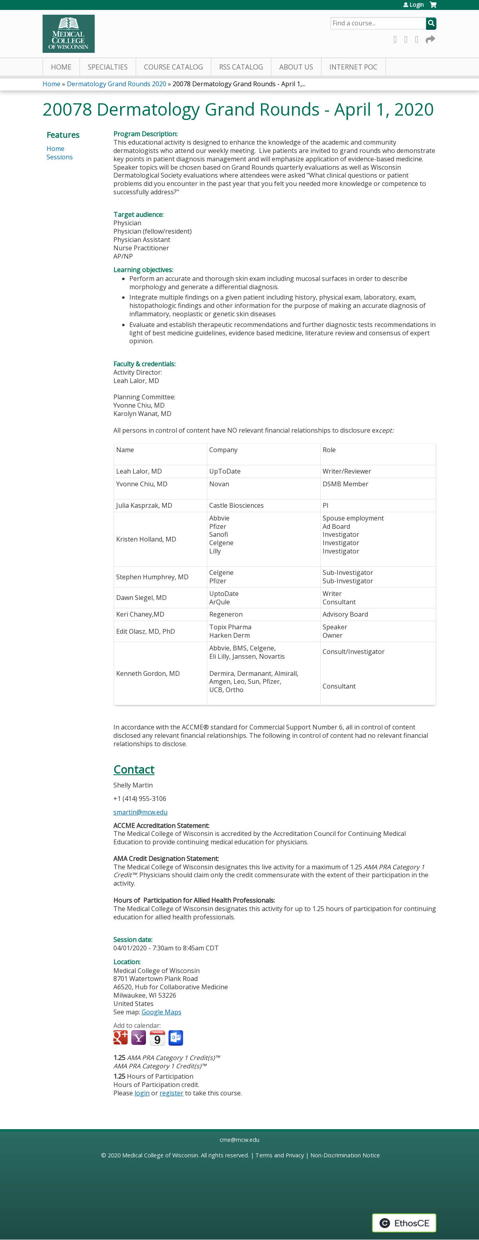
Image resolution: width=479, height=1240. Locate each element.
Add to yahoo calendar (139, 1038)
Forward (430, 38)
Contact (133, 769)
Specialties (108, 67)
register (171, 1093)
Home (61, 67)
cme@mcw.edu (239, 1139)
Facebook (397, 38)
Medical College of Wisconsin (160, 1155)
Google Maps (161, 1012)
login (142, 1093)
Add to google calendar (121, 1038)
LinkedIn (419, 38)
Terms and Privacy (279, 1155)
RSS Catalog (241, 67)
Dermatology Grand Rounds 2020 (116, 83)
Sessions (60, 157)
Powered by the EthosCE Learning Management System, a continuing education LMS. (404, 1222)
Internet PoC (353, 67)
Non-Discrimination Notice (345, 1155)
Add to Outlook (176, 1038)
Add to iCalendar (157, 1038)
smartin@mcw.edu (140, 812)
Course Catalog (173, 67)
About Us (296, 67)
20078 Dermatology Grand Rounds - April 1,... (239, 83)
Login (416, 5)
